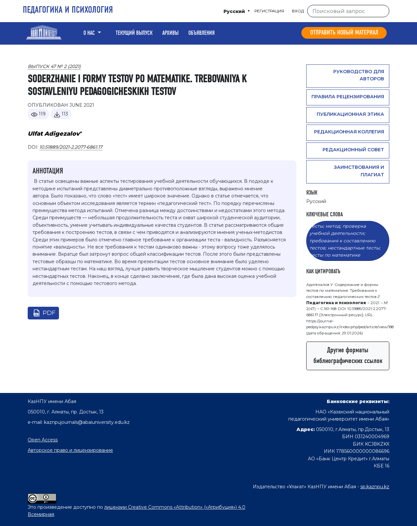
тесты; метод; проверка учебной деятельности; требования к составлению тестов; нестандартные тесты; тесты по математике (345, 240)
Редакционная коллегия (349, 132)
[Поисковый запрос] (348, 11)
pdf (49, 313)
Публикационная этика (350, 114)
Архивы (170, 33)
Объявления (201, 33)
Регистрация (269, 10)
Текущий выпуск (134, 33)
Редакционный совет (353, 150)
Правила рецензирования (347, 97)
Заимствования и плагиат (359, 170)
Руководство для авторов (358, 75)
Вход (298, 10)
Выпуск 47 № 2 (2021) (54, 66)
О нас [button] (89, 33)
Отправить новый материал (344, 33)
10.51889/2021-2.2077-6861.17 (70, 147)
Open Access (43, 440)
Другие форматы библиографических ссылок (347, 356)
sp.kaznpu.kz (374, 487)
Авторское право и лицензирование (70, 450)
